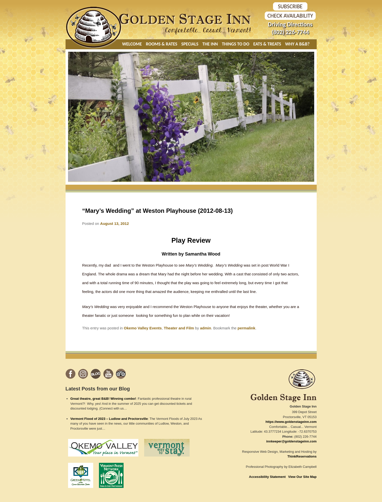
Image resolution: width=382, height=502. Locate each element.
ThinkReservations (301, 456)
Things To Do (235, 44)
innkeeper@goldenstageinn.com (291, 441)
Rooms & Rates (161, 44)
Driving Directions (290, 24)
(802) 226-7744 (290, 32)
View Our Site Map (302, 477)
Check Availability (290, 15)
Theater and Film (179, 328)
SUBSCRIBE (290, 6)
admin (205, 328)
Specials (189, 44)
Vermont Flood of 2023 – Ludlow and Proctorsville (109, 419)
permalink (246, 328)
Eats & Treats (267, 44)
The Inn (210, 44)
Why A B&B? (297, 44)
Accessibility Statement (267, 477)
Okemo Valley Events (143, 328)
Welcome (132, 44)
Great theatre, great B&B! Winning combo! (103, 398)
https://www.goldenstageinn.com (290, 422)
